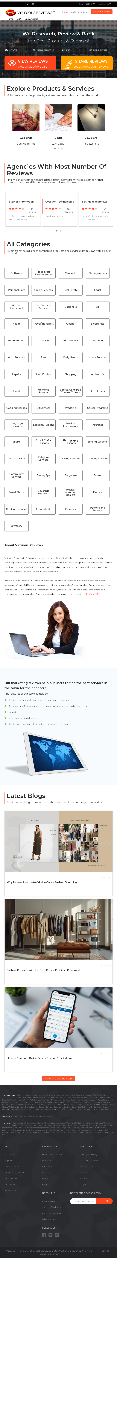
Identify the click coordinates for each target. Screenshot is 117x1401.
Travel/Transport (43, 323)
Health (68, 50)
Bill (97, 306)
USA (21, 1116)
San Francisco (43, 1133)
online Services (100, 50)
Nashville (27, 1130)
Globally (14, 1116)
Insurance (97, 424)
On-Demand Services (43, 307)
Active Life (97, 374)
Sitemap (46, 1172)
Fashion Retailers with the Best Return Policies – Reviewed (43, 970)
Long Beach (65, 1128)
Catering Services (97, 458)
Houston (102, 1125)
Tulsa (91, 1133)
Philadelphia (102, 1130)
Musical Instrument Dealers (70, 492)
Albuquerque (31, 1123)
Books (98, 475)
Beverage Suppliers (43, 492)
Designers (70, 306)
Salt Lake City (15, 1133)
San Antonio (82, 1133)
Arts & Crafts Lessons (43, 441)
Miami (103, 1128)
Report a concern (51, 1213)
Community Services (16, 475)
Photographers (97, 273)
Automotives (70, 340)
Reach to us (48, 1201)
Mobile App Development (43, 273)
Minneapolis (17, 1130)
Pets (43, 357)
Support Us (11, 1160)
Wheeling (99, 1133)
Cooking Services (16, 509)
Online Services (43, 290)
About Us (9, 1154)
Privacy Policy (12, 1166)
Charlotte (23, 1125)
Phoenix (84, 1130)
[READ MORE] (92, 594)
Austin (22, 1123)
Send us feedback (51, 1207)
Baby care (70, 475)
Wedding (70, 408)
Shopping (70, 374)
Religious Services (43, 458)
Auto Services (16, 357)
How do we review (52, 1154)
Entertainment (16, 340)
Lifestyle (43, 340)
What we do (48, 1219)
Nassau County (38, 1130)
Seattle (24, 1133)
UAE (44, 1116)
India (26, 1116)
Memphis (84, 1128)
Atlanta (15, 1123)
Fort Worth (93, 1125)
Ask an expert (87, 1166)
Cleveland (42, 1125)
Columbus (32, 1125)
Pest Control (43, 374)
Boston (41, 1123)
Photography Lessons (70, 441)
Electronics (97, 323)
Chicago (99, 1123)
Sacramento (71, 1133)
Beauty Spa (43, 475)
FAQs (45, 1184)
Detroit (70, 1125)
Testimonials (11, 1178)
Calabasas (91, 1123)
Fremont (77, 1125)
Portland (91, 1130)
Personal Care (16, 290)
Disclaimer (10, 1184)
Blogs (45, 1178)
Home (65, 12)
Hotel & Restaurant (45, 50)
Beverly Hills (72, 1123)
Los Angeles (105, 4)
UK (30, 1116)
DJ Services (43, 408)
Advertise (84, 1172)
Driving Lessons (70, 458)
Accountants (43, 509)
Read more (21, 219)
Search (83, 1178)
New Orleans (59, 1130)
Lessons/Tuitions (43, 424)
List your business (89, 1160)
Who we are (11, 1190)
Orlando (69, 1130)
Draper (63, 1125)
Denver (56, 1125)
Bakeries (70, 509)
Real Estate (71, 290)
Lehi (47, 1128)
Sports (16, 441)
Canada (50, 1116)
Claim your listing (88, 1154)
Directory (47, 1166)
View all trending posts (58, 1078)
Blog (81, 4)
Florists (97, 492)
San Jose (54, 1133)
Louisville (75, 1128)
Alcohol (70, 323)
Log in (73, 12)
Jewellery (16, 526)
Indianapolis (12, 1128)
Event (16, 391)
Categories (83, 12)
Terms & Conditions (15, 1172)
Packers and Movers (97, 509)
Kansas (32, 1128)
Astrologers (97, 391)
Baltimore (82, 1123)
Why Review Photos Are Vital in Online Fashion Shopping (42, 882)
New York (49, 1130)
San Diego (32, 1133)
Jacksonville (23, 1128)
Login (83, 1184)
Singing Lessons (98, 441)
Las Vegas (40, 1128)
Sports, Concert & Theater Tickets (70, 391)
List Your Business (101, 12)
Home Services (97, 357)
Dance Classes (16, 458)
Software (13, 50)
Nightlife (97, 340)
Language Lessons (16, 425)
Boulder (62, 1123)
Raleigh (5, 1133)
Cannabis (70, 273)
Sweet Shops (16, 492)
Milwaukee (6, 1130)
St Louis (62, 1133)
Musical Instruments (70, 425)
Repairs (16, 374)
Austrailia (37, 1116)
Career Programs (97, 408)
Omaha (76, 1130)
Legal (97, 290)
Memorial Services (43, 391)
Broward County (51, 1123)
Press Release (49, 1160)
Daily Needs (70, 357)
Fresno (85, 1125)
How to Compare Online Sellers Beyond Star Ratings (39, 1058)
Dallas (49, 1125)
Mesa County (94, 1128)
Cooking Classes (16, 408)
